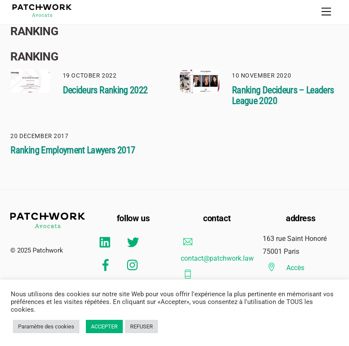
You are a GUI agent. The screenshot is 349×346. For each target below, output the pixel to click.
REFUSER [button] (141, 326)
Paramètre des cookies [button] (46, 326)
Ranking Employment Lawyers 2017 (72, 150)
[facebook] (107, 265)
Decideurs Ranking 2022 (105, 90)
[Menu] (326, 11)
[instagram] (134, 265)
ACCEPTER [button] (104, 326)
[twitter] (134, 242)
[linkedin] (107, 242)
